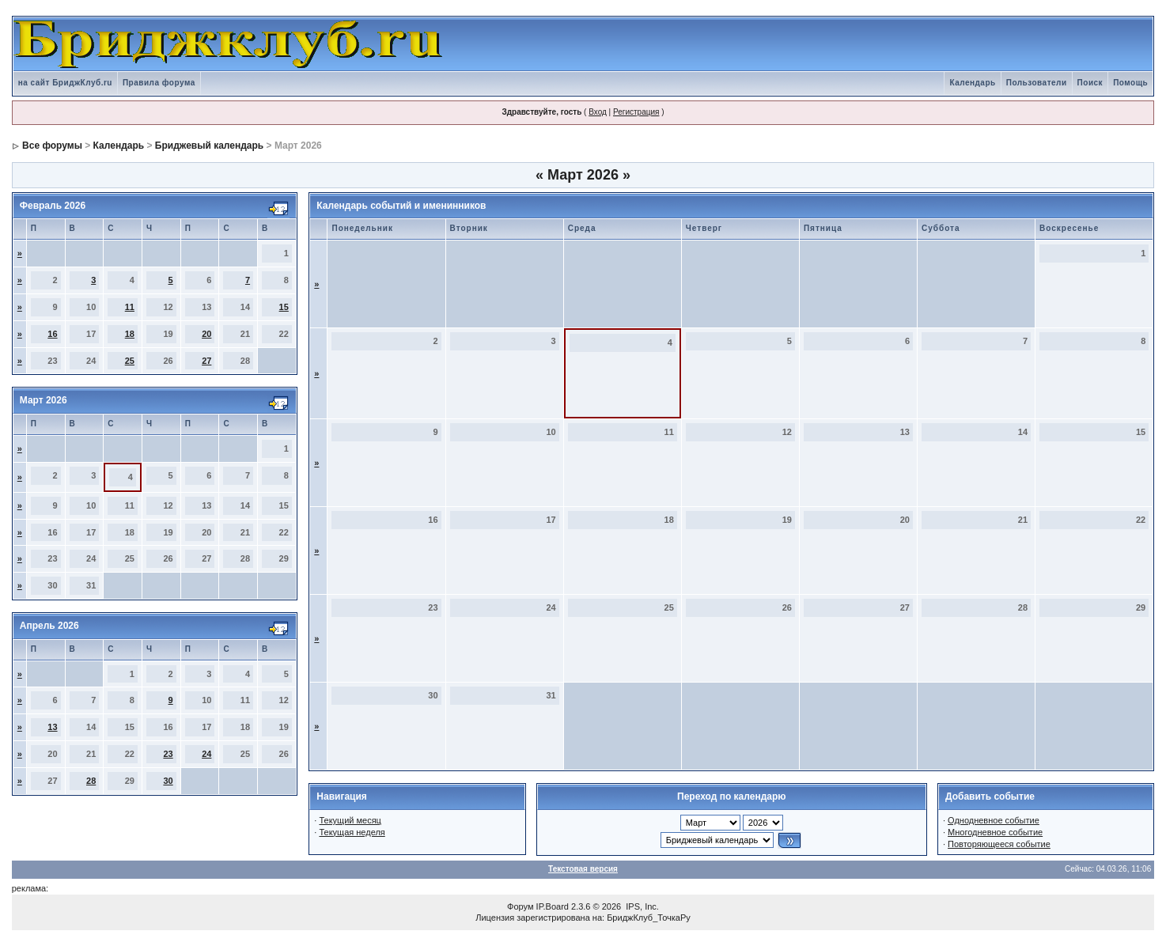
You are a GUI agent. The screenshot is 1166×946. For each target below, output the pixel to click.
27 (206, 360)
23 (167, 754)
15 (284, 307)
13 (52, 727)
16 (52, 334)
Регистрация (636, 112)
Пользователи (1036, 82)
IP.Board (552, 906)
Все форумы (52, 145)
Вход (598, 112)
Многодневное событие (995, 832)
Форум (520, 906)
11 (129, 307)
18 (129, 334)
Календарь (972, 82)
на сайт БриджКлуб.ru (65, 82)
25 (129, 360)
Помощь (1130, 82)
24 (206, 754)
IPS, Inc (641, 906)
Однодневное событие (993, 820)
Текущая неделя (351, 832)
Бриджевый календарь (209, 145)
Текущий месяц (350, 820)
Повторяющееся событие (999, 844)
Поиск (1090, 82)
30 (167, 780)
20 (206, 334)
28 (91, 780)
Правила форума (159, 82)
